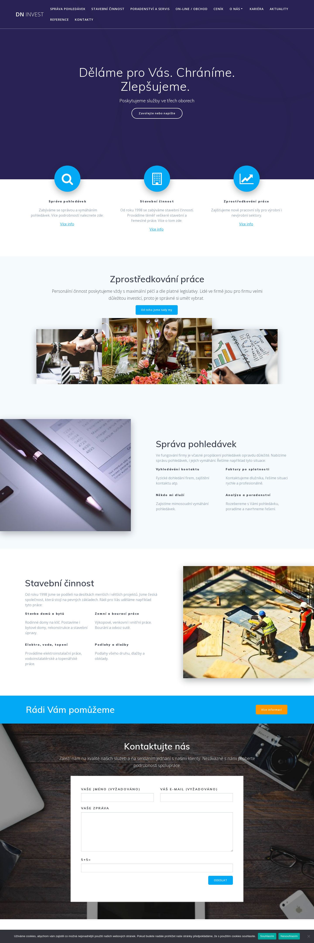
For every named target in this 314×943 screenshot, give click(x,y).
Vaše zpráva (157, 829)
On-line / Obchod (192, 9)
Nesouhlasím (289, 936)
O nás (235, 9)
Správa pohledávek (67, 9)
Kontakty (84, 19)
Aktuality (279, 9)
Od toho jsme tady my (157, 310)
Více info (67, 224)
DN (30, 14)
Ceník (218, 9)
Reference (59, 19)
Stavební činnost (108, 9)
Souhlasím (267, 936)
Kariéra (257, 9)
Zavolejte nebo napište (157, 113)
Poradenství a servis (150, 9)
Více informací (271, 710)
